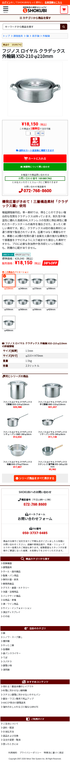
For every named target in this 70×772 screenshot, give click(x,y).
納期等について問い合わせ (35, 166)
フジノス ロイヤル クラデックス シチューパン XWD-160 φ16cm (17, 433)
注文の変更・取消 (11, 739)
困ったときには (10, 744)
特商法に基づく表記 (54, 752)
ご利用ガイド (35, 719)
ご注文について (10, 723)
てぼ (5, 657)
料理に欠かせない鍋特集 (15, 690)
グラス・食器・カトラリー (16, 587)
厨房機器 (7, 563)
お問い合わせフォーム (35, 518)
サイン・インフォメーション (17, 608)
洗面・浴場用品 (10, 591)
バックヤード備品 (11, 595)
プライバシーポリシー (30, 752)
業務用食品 (8, 583)
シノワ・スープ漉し (12, 637)
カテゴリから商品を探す (35, 18)
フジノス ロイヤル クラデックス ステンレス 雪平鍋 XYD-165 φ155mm (52, 464)
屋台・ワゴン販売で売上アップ (18, 698)
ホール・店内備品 (11, 571)
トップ (6, 36)
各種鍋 (6, 649)
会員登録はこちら (53, 2)
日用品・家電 (9, 599)
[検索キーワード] (31, 27)
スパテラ (7, 661)
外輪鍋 (46, 36)
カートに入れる (35, 158)
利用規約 (12, 752)
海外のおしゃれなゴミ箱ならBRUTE (20, 706)
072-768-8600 (37, 190)
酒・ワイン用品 (10, 604)
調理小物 (7, 665)
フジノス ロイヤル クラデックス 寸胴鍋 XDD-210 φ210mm (17, 403)
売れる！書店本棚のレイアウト (18, 686)
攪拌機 (6, 641)
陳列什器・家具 (10, 579)
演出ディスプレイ (11, 612)
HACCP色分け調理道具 (14, 702)
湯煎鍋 (6, 669)
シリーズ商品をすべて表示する (36, 478)
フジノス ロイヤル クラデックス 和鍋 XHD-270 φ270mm (17, 463)
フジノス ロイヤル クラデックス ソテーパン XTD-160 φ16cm (52, 433)
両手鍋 (35, 36)
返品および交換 (10, 735)
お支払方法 (8, 731)
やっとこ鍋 (8, 645)
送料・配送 (8, 727)
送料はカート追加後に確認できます (35, 150)
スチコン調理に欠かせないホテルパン (21, 694)
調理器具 (18, 36)
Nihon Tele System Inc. (35, 759)
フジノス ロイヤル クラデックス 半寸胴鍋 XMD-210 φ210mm (52, 403)
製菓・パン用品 (10, 575)
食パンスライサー (12, 653)
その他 (6, 616)
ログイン (6, 2)
